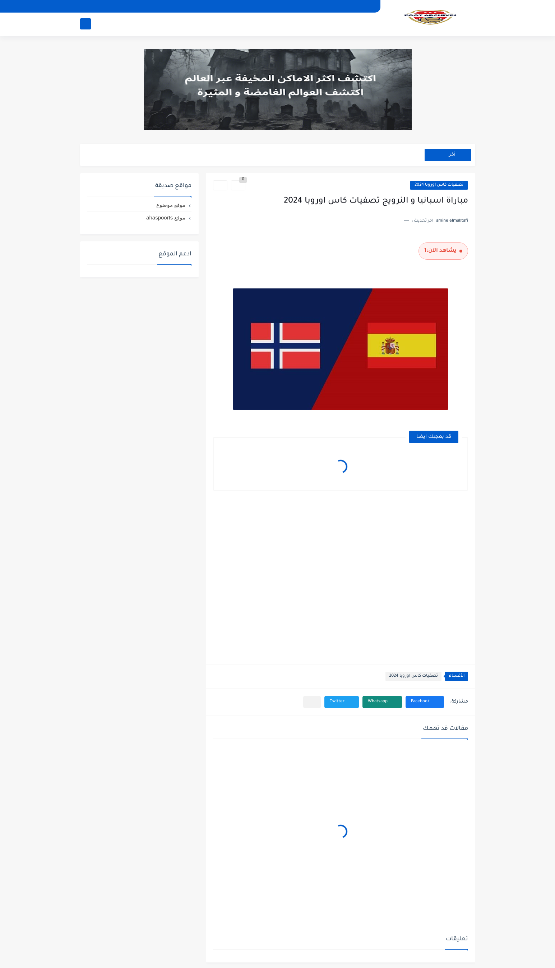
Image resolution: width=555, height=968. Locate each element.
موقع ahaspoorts (165, 217)
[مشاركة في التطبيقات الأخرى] (312, 702)
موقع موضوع (170, 205)
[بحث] (85, 23)
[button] (425, 702)
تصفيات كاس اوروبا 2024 (439, 185)
